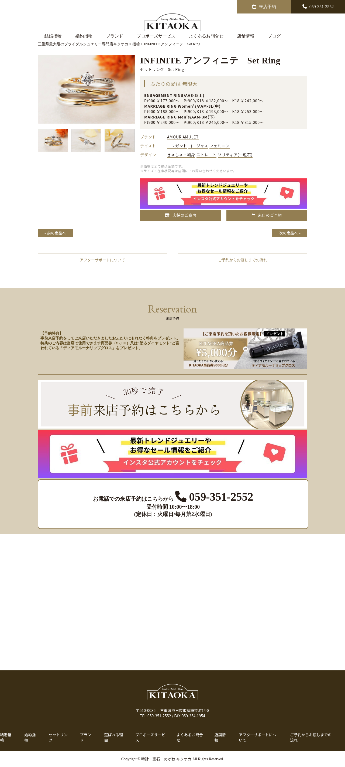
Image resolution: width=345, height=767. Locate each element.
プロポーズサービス (156, 36)
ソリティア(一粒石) (235, 154)
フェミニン (219, 145)
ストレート (206, 154)
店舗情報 (245, 36)
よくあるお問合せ (206, 36)
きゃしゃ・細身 (181, 154)
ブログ (274, 36)
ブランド (114, 36)
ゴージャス (198, 145)
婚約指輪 (83, 36)
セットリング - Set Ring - (163, 69)
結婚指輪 (53, 36)
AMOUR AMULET (183, 137)
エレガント (177, 145)
